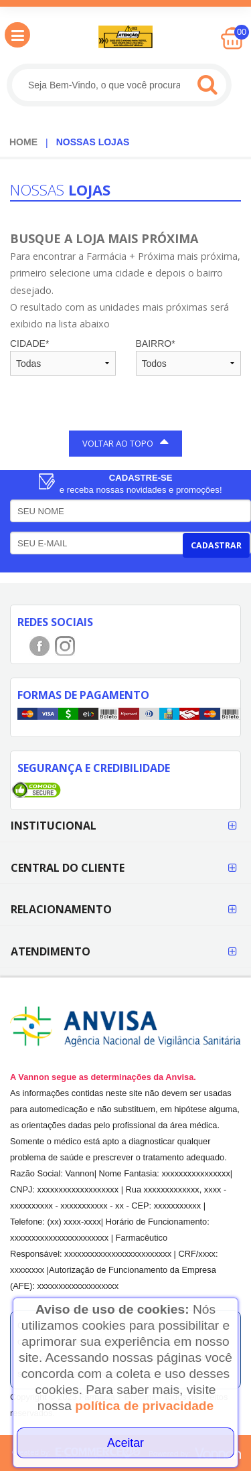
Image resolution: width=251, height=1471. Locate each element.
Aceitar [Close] (125, 1443)
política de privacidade (144, 1406)
